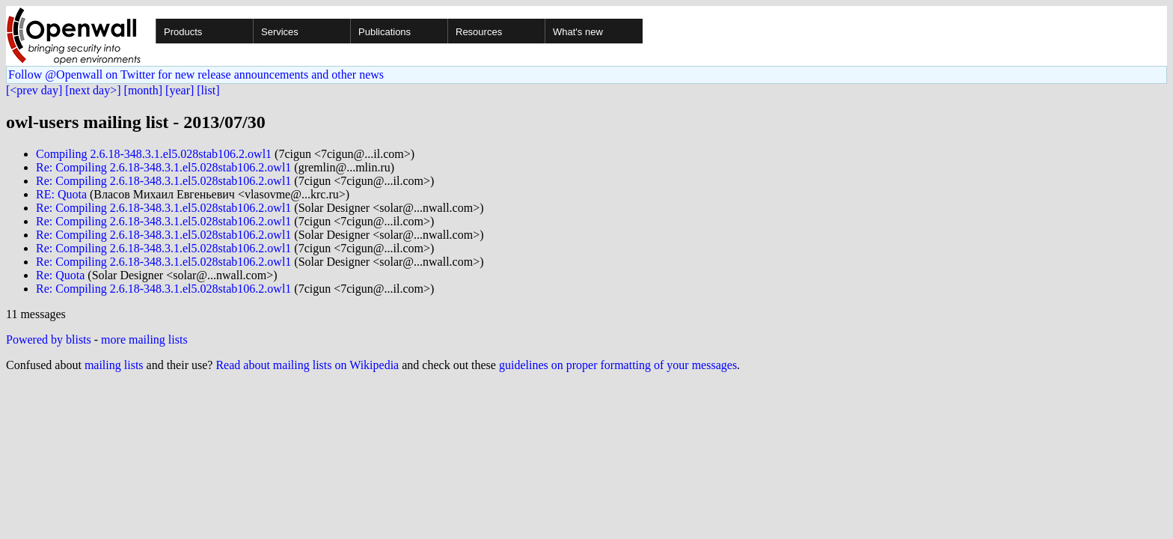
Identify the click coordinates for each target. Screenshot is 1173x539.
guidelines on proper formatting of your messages (618, 365)
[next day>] (92, 90)
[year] (179, 90)
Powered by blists (48, 339)
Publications (384, 31)
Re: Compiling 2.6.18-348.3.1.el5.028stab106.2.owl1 (163, 167)
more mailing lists (144, 339)
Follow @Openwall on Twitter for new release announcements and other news (196, 74)
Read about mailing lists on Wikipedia (307, 365)
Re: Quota (60, 275)
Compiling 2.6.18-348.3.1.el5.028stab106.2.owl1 (154, 153)
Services (279, 31)
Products (183, 31)
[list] (208, 90)
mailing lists (114, 365)
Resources (479, 31)
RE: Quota (61, 194)
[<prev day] (34, 90)
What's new (578, 31)
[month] (143, 90)
